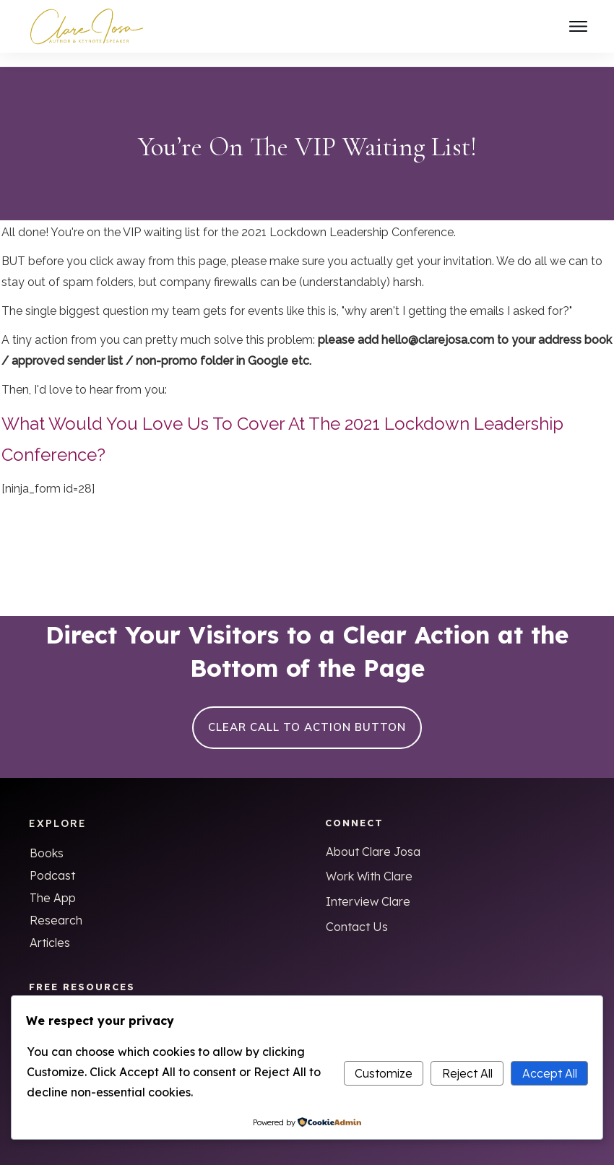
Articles (50, 929)
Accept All (549, 1073)
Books (47, 839)
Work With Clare (369, 862)
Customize (383, 1073)
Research (56, 906)
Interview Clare (368, 887)
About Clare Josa (373, 838)
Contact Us (357, 913)
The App (53, 884)
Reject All (467, 1073)
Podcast (52, 861)
